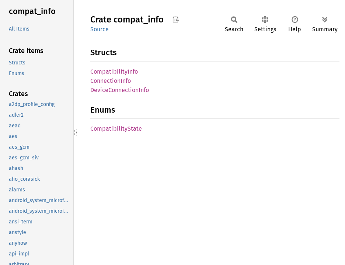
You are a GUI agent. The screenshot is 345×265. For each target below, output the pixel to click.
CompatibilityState (116, 128)
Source (99, 29)
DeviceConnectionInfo (119, 89)
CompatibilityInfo (114, 71)
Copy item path (176, 19)
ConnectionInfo (110, 80)
